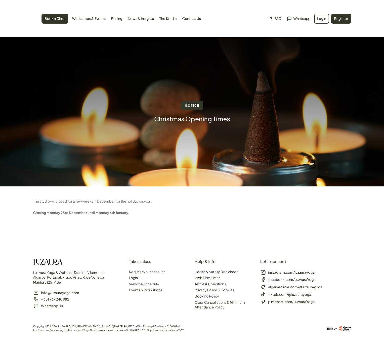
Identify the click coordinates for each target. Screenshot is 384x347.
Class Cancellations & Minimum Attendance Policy (220, 304)
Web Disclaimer (207, 277)
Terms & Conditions (210, 284)
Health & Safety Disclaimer (216, 271)
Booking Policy (207, 296)
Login (133, 277)
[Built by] (345, 328)
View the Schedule (144, 284)
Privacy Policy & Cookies (214, 290)
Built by (332, 328)
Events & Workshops (145, 290)
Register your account (147, 271)
